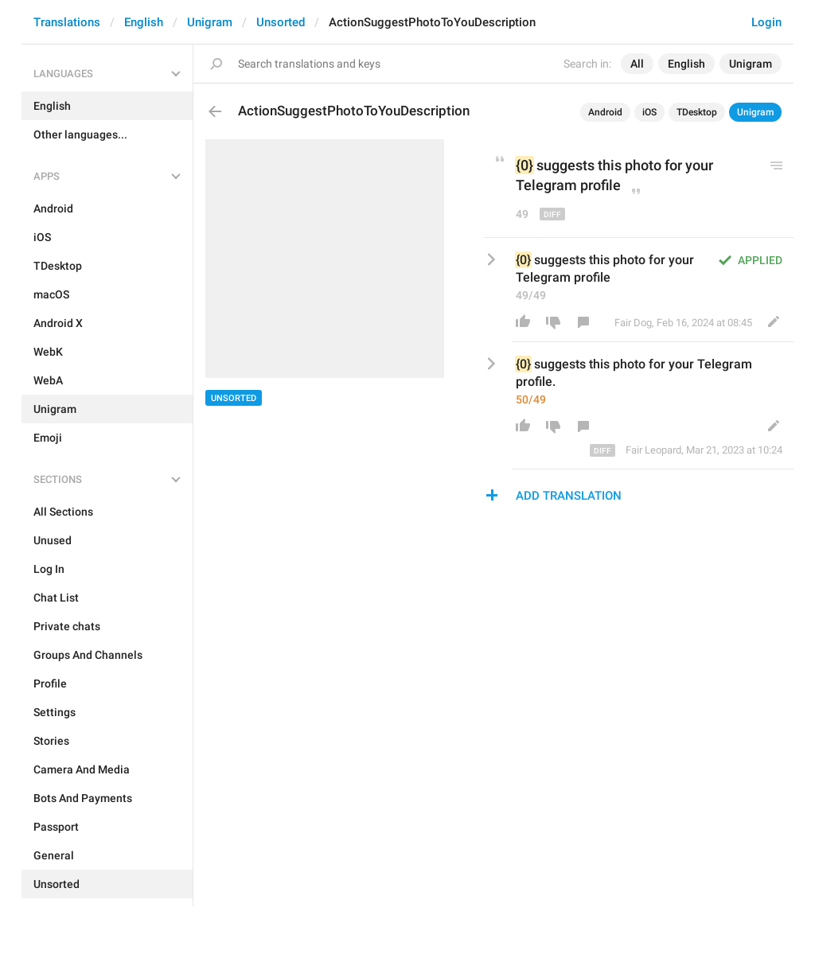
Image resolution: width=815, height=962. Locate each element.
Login (766, 22)
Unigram (209, 22)
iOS (649, 112)
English (143, 22)
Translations (66, 22)
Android (605, 112)
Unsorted (280, 22)
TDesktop (697, 112)
